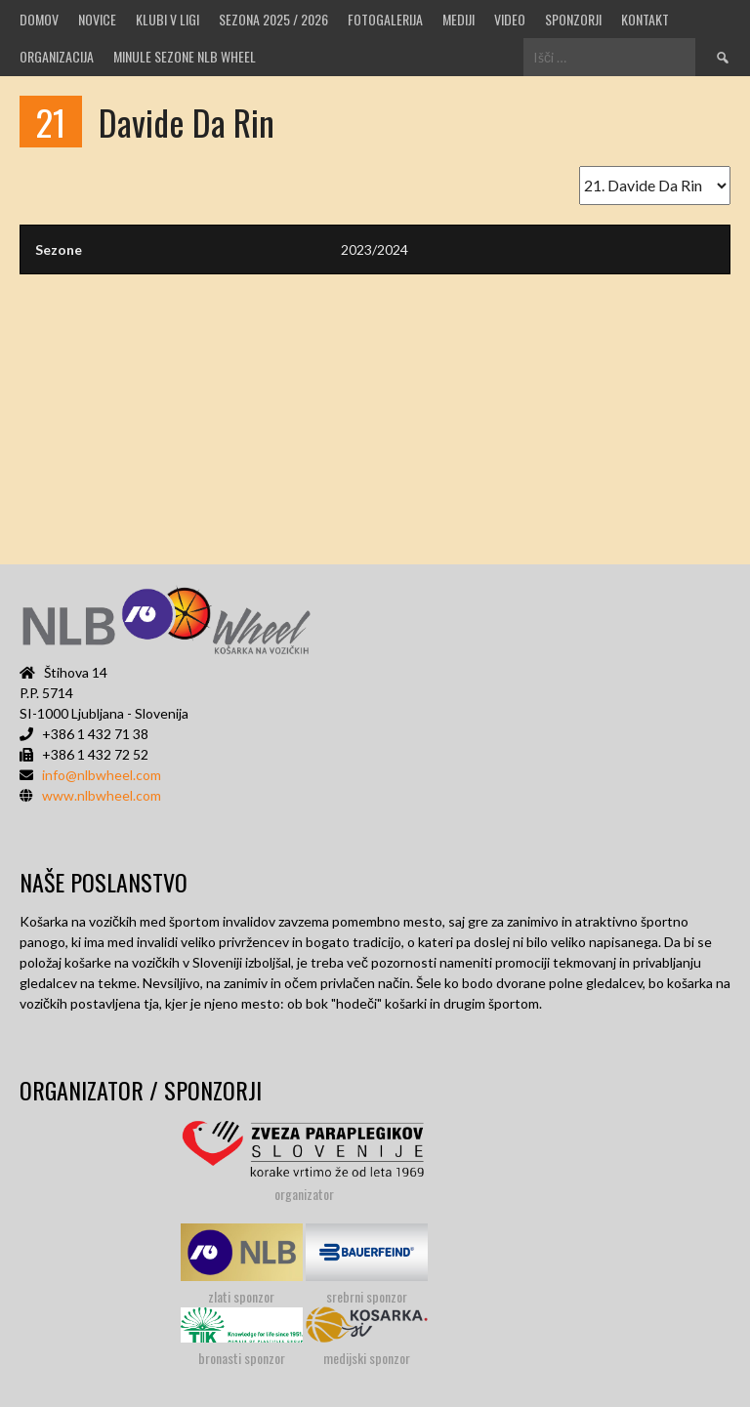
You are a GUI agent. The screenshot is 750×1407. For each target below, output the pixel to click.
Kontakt (645, 19)
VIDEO (509, 19)
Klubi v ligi (167, 19)
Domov (39, 19)
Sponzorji (573, 19)
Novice (97, 19)
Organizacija (57, 56)
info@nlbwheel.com (101, 774)
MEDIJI (458, 19)
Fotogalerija (385, 19)
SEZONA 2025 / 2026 (273, 19)
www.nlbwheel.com (101, 795)
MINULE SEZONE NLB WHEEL (184, 56)
